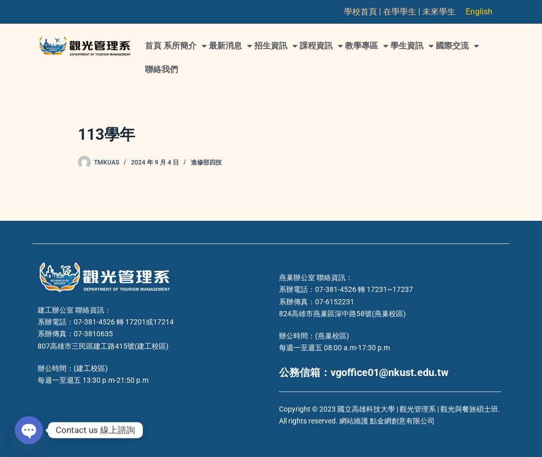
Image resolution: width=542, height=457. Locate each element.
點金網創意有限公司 (402, 421)
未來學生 (438, 12)
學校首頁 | (363, 12)
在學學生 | (402, 12)
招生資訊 (276, 46)
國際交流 (457, 46)
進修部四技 (206, 162)
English (479, 12)
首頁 (153, 46)
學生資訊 (412, 46)
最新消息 (230, 46)
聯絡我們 (161, 69)
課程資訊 (321, 46)
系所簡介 (185, 46)
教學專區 (366, 46)
